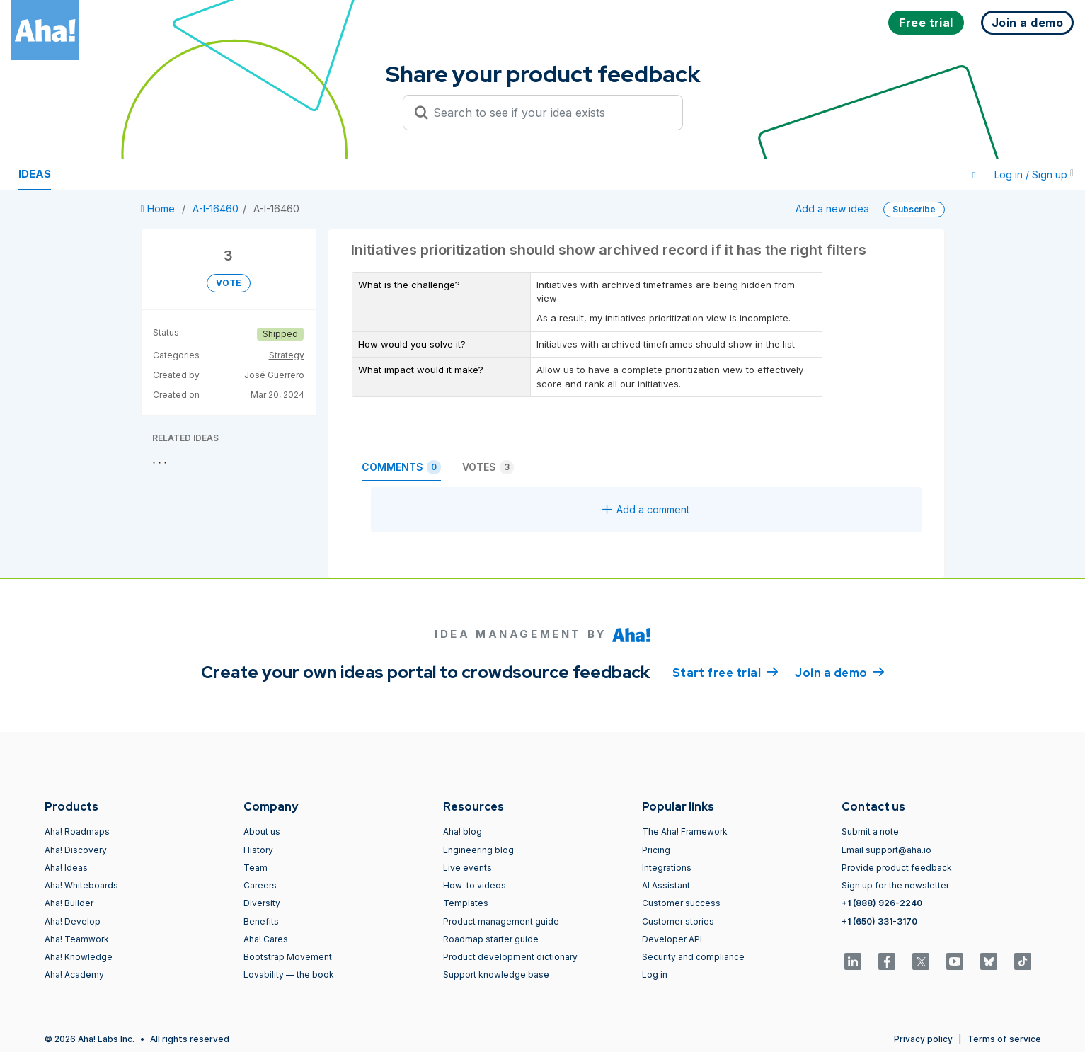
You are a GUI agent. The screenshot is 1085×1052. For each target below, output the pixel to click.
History (258, 850)
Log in (654, 974)
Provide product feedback (897, 867)
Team (255, 867)
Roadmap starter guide (491, 939)
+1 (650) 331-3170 (879, 921)
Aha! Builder (69, 903)
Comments (401, 467)
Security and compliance (693, 956)
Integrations (666, 867)
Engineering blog (478, 850)
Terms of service (1004, 1039)
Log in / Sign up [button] (1034, 174)
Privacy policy (923, 1039)
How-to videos (474, 885)
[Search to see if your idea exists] (549, 112)
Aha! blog (462, 831)
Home (159, 208)
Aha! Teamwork (77, 939)
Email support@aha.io (886, 850)
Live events (467, 867)
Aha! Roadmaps (77, 831)
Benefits (261, 921)
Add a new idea (832, 208)
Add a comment (645, 509)
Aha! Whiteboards (81, 885)
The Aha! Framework (685, 831)
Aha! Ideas (66, 867)
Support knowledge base (496, 974)
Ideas (34, 174)
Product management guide (501, 921)
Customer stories (678, 921)
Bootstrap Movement (287, 956)
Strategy (286, 355)
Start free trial (725, 672)
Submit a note (870, 831)
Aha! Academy (74, 974)
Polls (176, 174)
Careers (260, 885)
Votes (488, 467)
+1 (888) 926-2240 (882, 903)
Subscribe (914, 209)
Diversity (261, 903)
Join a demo (839, 672)
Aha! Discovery (76, 850)
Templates (465, 903)
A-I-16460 (216, 208)
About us (261, 831)
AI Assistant (666, 885)
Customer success (681, 903)
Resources (104, 174)
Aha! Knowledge (79, 956)
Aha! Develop (73, 921)
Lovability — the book (288, 974)
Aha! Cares (265, 939)
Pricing (656, 850)
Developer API (672, 939)
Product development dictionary (510, 956)
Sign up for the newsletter (895, 885)
